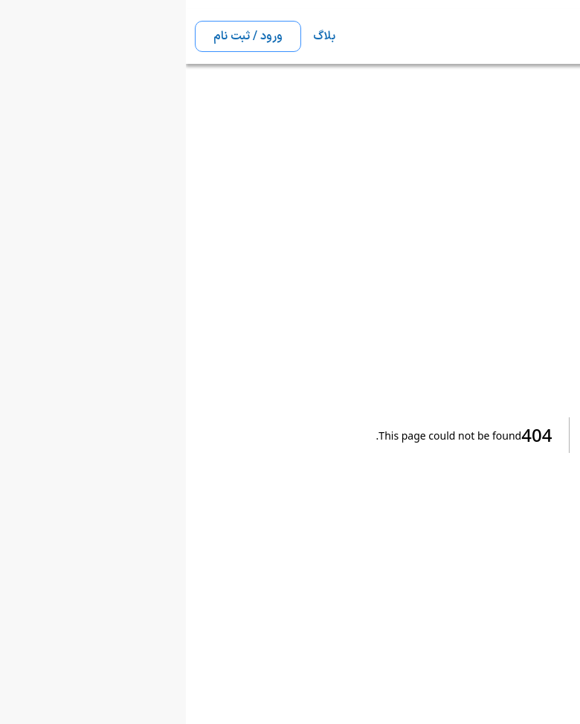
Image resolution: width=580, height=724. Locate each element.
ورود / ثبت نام (62, 36)
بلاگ (138, 36)
